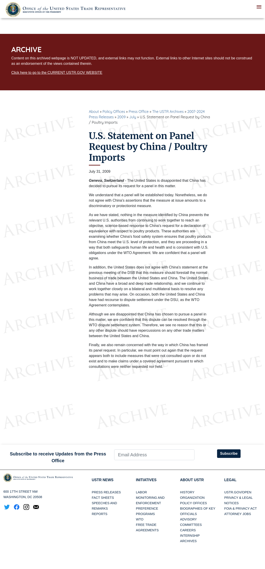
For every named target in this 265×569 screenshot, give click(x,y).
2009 (121, 117)
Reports (99, 514)
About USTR (192, 480)
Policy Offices (113, 111)
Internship (190, 535)
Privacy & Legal (238, 497)
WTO (139, 519)
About (94, 111)
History (187, 492)
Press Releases (106, 492)
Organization (192, 497)
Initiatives (146, 480)
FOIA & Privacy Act (240, 508)
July (132, 117)
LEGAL (230, 480)
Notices (231, 503)
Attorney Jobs (237, 514)
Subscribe (228, 453)
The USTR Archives (168, 111)
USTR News (103, 480)
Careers (188, 530)
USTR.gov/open (237, 492)
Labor (141, 492)
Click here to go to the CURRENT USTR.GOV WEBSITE (56, 73)
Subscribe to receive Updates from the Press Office (58, 457)
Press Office (139, 111)
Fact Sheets (103, 497)
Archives (188, 541)
